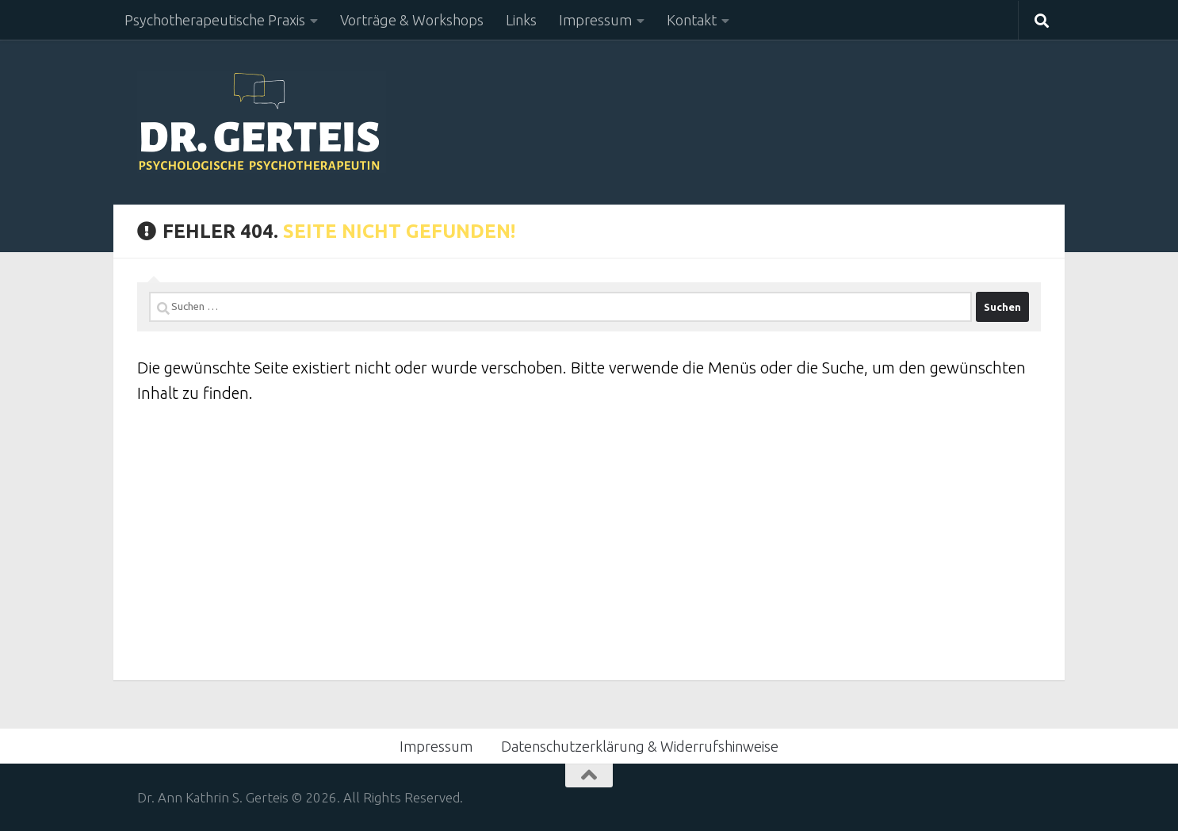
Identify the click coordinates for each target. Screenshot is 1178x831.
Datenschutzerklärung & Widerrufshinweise (639, 746)
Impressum (595, 20)
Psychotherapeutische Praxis (214, 20)
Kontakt (692, 20)
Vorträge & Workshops (412, 20)
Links (521, 20)
